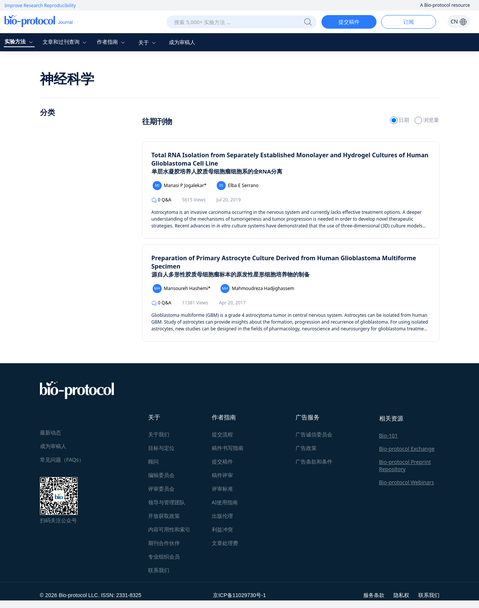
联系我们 (158, 570)
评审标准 (222, 488)
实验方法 (20, 41)
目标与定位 (161, 447)
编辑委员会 (161, 475)
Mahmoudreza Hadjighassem (257, 288)
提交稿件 (349, 21)
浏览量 (427, 119)
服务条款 (373, 595)
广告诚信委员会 (313, 434)
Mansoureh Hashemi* (182, 288)
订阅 (408, 21)
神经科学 (67, 78)
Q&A (161, 200)
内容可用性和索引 (169, 529)
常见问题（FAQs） (62, 459)
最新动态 (50, 432)
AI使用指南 (225, 502)
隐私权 (401, 595)
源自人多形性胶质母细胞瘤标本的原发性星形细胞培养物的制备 (231, 274)
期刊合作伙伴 (164, 543)
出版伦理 (222, 515)
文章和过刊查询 (66, 41)
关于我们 (158, 434)
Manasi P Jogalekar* (180, 185)
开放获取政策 (164, 515)
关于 (148, 42)
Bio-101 (388, 435)
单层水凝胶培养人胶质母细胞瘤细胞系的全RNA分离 (217, 171)
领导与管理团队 (166, 502)
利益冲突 (222, 529)
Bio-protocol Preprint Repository (405, 465)
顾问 (153, 461)
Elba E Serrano (238, 185)
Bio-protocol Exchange (407, 448)
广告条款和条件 (313, 461)
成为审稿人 (182, 42)
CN (458, 21)
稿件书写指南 (227, 447)
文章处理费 (225, 543)
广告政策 (306, 447)
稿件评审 (222, 475)
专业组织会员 (164, 556)
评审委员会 (161, 488)
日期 (400, 119)
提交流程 (222, 434)
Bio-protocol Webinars (406, 482)
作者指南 (112, 41)
